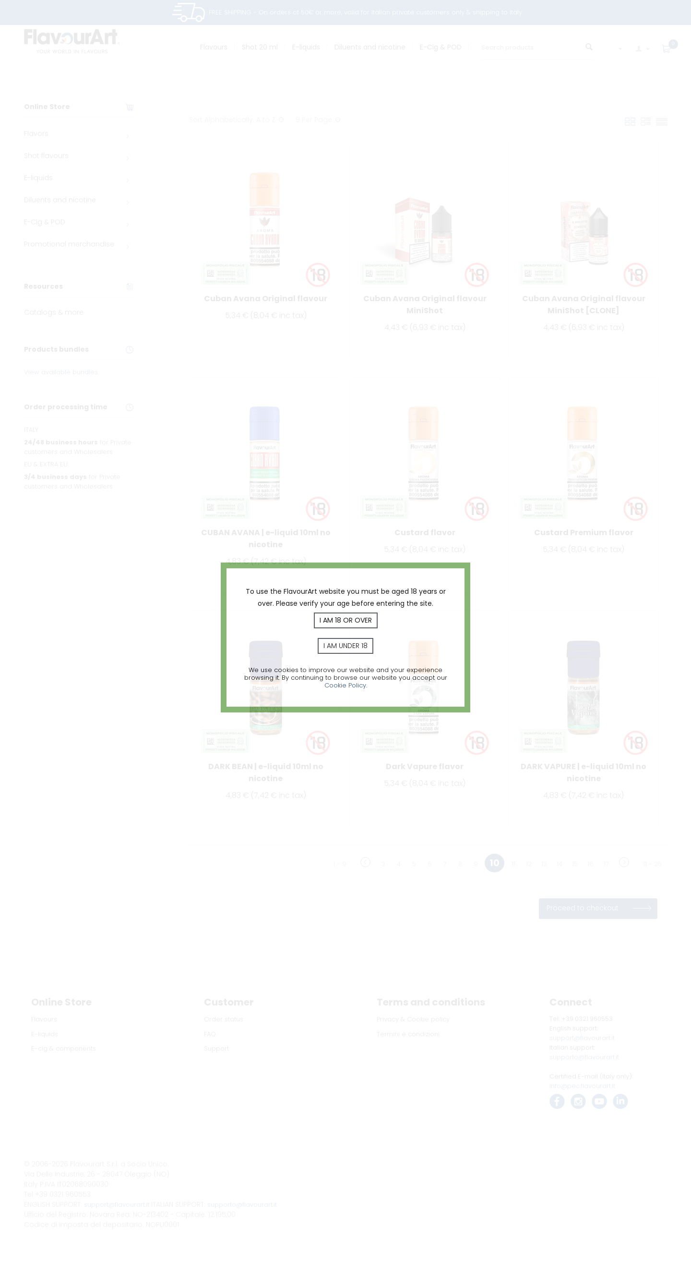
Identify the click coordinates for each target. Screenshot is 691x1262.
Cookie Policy (345, 685)
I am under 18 (345, 645)
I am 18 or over (346, 620)
